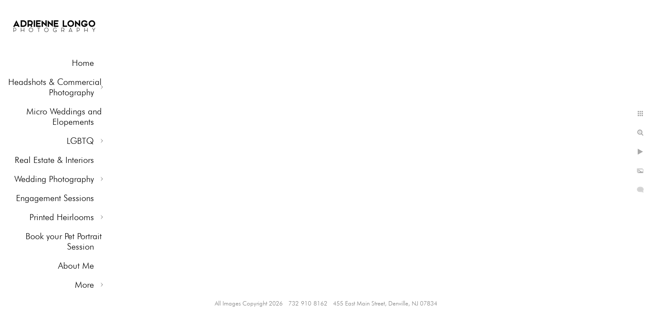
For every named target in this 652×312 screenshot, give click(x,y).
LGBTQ (80, 141)
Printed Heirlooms (61, 217)
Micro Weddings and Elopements (64, 116)
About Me (76, 265)
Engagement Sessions (55, 198)
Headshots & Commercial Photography (55, 87)
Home (83, 63)
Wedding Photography (54, 179)
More (84, 285)
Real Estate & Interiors (54, 160)
